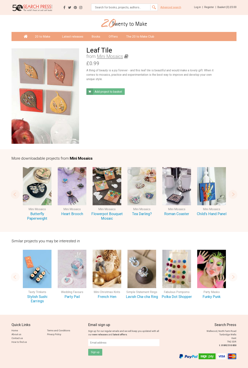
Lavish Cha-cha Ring (142, 296)
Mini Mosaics (110, 56)
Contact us (17, 338)
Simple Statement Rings (141, 292)
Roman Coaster (176, 214)
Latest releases (72, 36)
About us (16, 334)
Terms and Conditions (58, 330)
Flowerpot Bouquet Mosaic (107, 216)
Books (96, 36)
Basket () (227, 7)
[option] (37, 194)
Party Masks (211, 292)
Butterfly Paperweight (37, 216)
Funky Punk (212, 296)
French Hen (107, 296)
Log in (198, 7)
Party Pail (72, 296)
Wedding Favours (72, 292)
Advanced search (170, 7)
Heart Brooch (72, 214)
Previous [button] (15, 194)
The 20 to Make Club (140, 36)
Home (15, 330)
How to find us (19, 342)
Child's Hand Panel (211, 214)
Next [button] (232, 194)
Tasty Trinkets (37, 292)
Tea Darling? (142, 214)
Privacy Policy (54, 334)
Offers (113, 36)
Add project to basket (104, 91)
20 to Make (44, 36)
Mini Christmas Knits (107, 292)
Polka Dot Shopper (177, 296)
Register (210, 7)
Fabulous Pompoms (177, 292)
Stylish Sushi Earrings (37, 298)
